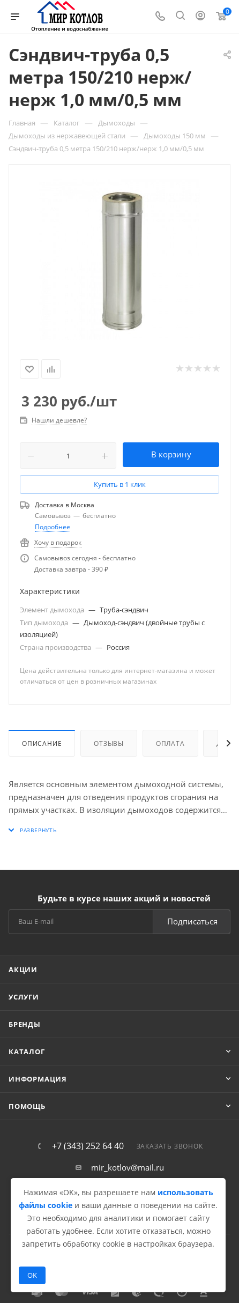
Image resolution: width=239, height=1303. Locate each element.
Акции (23, 969)
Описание (42, 743)
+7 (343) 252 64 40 (88, 1146)
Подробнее (52, 526)
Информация (38, 1079)
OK (32, 1275)
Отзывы (109, 743)
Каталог (27, 1051)
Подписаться (192, 921)
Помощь (27, 1106)
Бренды (25, 1024)
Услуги (24, 997)
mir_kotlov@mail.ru (127, 1167)
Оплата (170, 743)
